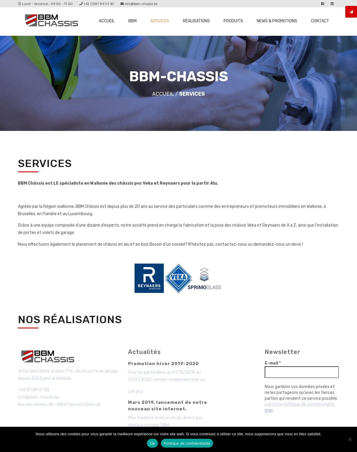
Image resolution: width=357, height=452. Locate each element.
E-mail (273, 363)
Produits (233, 20)
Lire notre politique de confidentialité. (300, 404)
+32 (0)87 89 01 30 (96, 4)
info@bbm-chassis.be (139, 4)
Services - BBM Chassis (53, 21)
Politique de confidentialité (187, 443)
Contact (320, 20)
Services (159, 20)
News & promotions (277, 20)
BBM (132, 20)
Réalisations (196, 20)
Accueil (107, 20)
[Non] (350, 439)
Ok (152, 443)
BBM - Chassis (49, 357)
